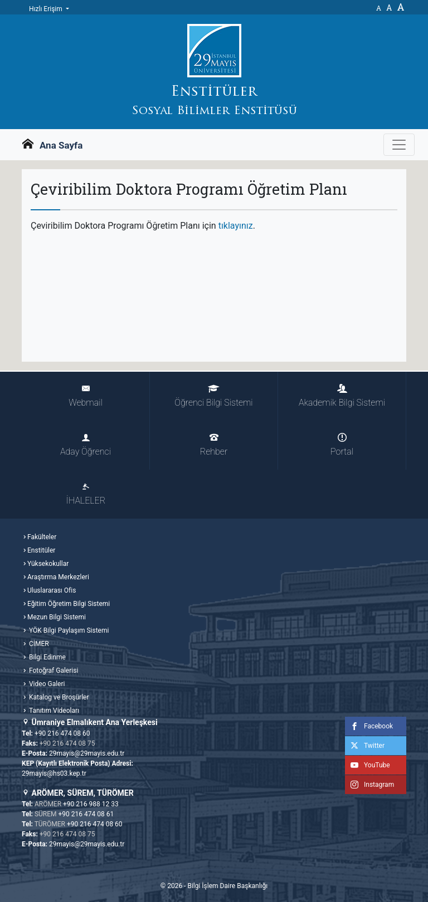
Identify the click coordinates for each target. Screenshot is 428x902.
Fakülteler (41, 537)
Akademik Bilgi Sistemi (342, 396)
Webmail (85, 396)
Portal (341, 445)
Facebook (369, 726)
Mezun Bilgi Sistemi (56, 617)
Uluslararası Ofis (51, 590)
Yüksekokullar (48, 564)
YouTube (367, 765)
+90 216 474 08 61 (86, 814)
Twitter (365, 745)
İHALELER (85, 494)
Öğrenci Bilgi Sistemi (213, 396)
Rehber (213, 445)
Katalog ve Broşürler (58, 697)
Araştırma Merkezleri (58, 577)
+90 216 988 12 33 (91, 804)
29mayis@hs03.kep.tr (54, 773)
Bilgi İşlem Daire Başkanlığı (227, 886)
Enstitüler (41, 550)
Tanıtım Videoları (53, 710)
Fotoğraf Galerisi (52, 670)
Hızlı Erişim (46, 9)
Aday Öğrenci (85, 445)
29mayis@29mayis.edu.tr (86, 753)
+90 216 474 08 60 (62, 733)
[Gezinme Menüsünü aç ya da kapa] (399, 145)
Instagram (369, 784)
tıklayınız (235, 225)
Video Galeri (46, 684)
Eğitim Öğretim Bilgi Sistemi (68, 604)
